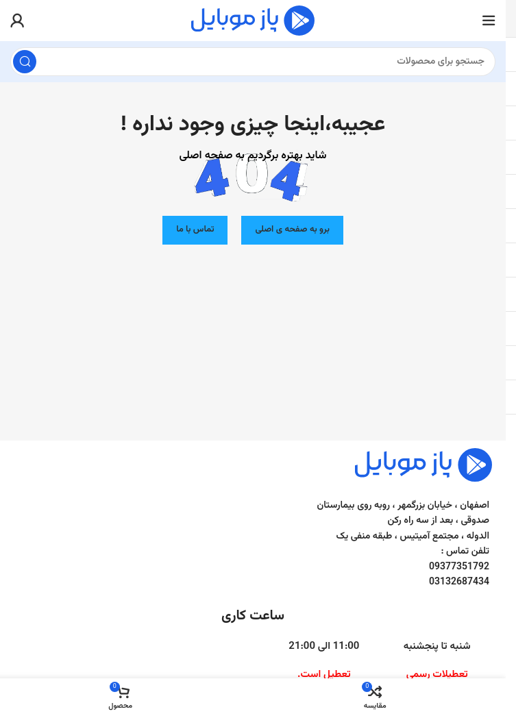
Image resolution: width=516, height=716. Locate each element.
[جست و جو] (252, 61)
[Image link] (423, 465)
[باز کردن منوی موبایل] (488, 20)
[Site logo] (253, 21)
